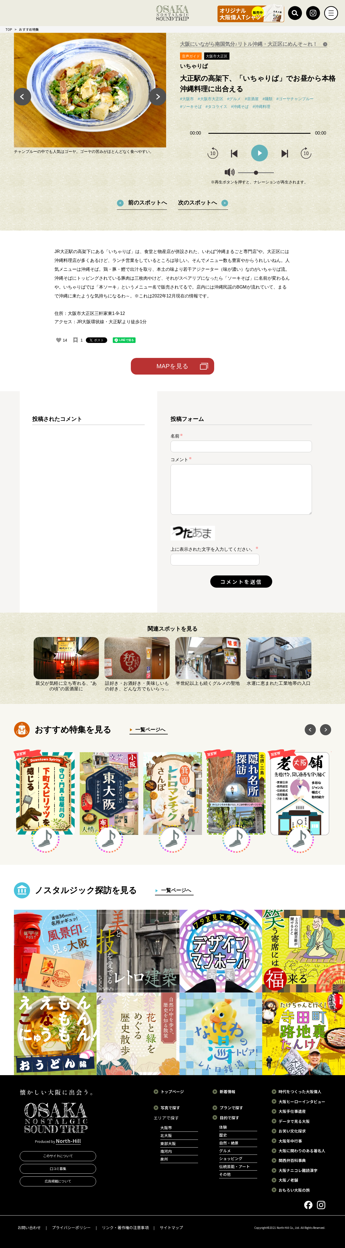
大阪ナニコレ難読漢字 (298, 1170)
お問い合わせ (29, 1227)
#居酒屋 (252, 99)
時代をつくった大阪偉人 (300, 1091)
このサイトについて (58, 1155)
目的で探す (229, 1117)
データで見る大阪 (294, 1121)
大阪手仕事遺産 (292, 1111)
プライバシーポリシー (71, 1227)
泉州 (164, 1159)
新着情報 (227, 1091)
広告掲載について (58, 1181)
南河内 (166, 1151)
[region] (88, 506)
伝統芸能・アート (234, 1166)
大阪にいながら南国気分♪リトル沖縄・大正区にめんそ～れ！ (249, 44)
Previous (22, 96)
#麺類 (267, 99)
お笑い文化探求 (292, 1131)
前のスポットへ (147, 202)
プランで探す (231, 1107)
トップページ (172, 1091)
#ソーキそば (191, 106)
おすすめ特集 (29, 29)
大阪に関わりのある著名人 (302, 1150)
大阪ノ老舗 (288, 1180)
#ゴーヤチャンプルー (295, 99)
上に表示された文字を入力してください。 (213, 549)
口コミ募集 (58, 1168)
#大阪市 (187, 99)
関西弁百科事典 (292, 1160)
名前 (177, 436)
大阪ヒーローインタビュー (302, 1101)
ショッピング (230, 1158)
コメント (181, 459)
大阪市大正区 (217, 56)
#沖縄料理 (261, 106)
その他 (225, 1174)
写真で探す (170, 1107)
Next (157, 96)
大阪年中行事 (290, 1141)
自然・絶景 (229, 1143)
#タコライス (216, 106)
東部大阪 (168, 1143)
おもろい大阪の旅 (294, 1190)
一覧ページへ (149, 729)
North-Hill (68, 1140)
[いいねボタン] (58, 340)
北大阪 (166, 1135)
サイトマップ (171, 1227)
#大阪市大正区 (210, 99)
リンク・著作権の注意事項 (125, 1227)
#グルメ (234, 99)
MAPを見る (172, 366)
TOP (9, 29)
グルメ (225, 1150)
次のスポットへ (197, 202)
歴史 (223, 1135)
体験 (223, 1127)
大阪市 (166, 1127)
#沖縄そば (240, 106)
